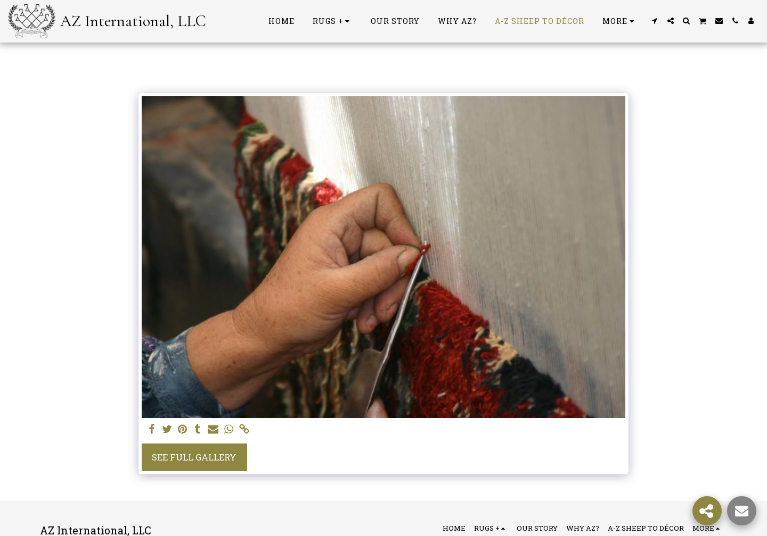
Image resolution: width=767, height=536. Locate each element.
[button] (654, 20)
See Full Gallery (194, 457)
